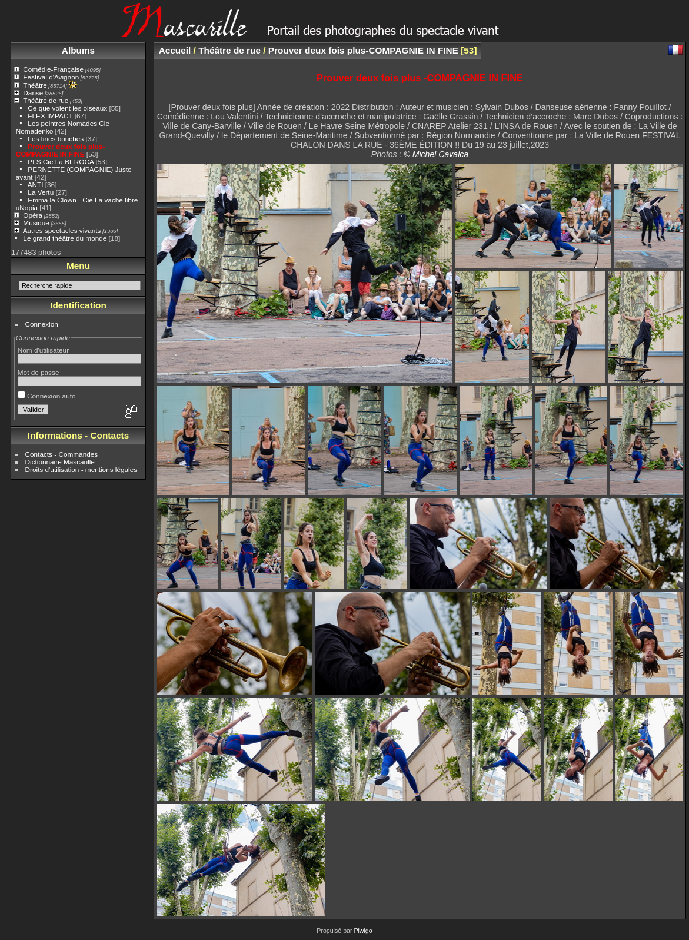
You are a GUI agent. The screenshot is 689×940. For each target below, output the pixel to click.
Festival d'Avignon (51, 77)
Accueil (175, 50)
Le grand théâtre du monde (64, 238)
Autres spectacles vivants (62, 230)
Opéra (32, 215)
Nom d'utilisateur (43, 350)
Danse (33, 93)
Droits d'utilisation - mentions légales (81, 469)
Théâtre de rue (45, 100)
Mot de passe (38, 372)
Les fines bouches (56, 138)
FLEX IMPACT (50, 115)
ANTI (36, 184)
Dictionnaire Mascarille (60, 462)
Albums (78, 50)
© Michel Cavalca (436, 154)
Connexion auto (47, 396)
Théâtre (35, 85)
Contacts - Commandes (61, 454)
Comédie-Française (53, 69)
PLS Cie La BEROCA (61, 161)
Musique (36, 223)
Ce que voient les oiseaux (67, 108)
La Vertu (41, 192)
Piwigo (363, 930)
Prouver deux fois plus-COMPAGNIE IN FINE (60, 150)
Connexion (41, 324)
